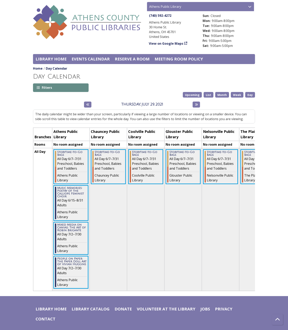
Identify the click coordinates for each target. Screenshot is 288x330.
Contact (45, 319)
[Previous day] (87, 105)
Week (237, 95)
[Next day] (196, 105)
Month (222, 95)
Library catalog (91, 309)
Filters (46, 87)
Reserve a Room (132, 59)
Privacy (223, 309)
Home (38, 68)
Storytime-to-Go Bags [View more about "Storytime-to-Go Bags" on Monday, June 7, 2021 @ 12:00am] (69, 153)
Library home (51, 59)
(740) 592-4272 (160, 15)
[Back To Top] (277, 319)
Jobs (205, 309)
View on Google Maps (166, 43)
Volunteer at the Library (166, 309)
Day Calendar (56, 68)
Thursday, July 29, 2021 (142, 104)
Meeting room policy (179, 59)
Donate (123, 309)
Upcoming (192, 95)
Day (250, 95)
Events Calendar (91, 59)
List (208, 95)
